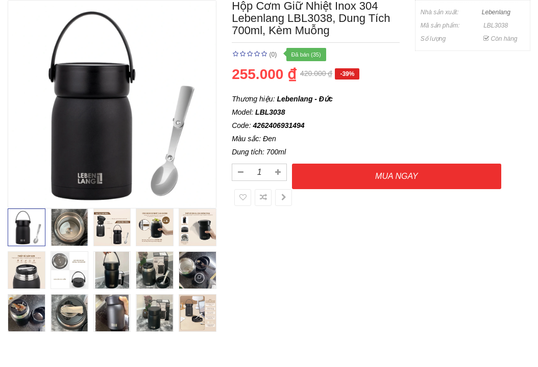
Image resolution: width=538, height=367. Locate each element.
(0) (273, 54)
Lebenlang (496, 12)
